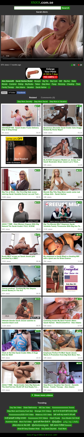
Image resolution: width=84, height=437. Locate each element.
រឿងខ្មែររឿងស (56, 422)
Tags (35, 435)
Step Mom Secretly (24, 101)
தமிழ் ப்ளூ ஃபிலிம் (70, 422)
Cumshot (12, 84)
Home (29, 435)
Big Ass (67, 81)
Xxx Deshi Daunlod (48, 429)
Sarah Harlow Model (24, 81)
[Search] (37, 8)
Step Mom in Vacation (58, 101)
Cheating (70, 84)
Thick (78, 84)
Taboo (37, 84)
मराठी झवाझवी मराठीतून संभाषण (15, 418)
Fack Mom (62, 429)
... (49, 87)
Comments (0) (48, 97)
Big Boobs (29, 84)
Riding (20, 84)
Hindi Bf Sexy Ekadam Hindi (28, 429)
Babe (74, 81)
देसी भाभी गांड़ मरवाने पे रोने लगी (64, 415)
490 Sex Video (44, 407)
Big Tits (45, 81)
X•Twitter (12, 93)
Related (33, 97)
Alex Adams (20, 87)
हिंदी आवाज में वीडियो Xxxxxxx (60, 425)
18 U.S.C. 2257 (51, 435)
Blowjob (37, 81)
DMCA (41, 435)
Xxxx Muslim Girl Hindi (70, 418)
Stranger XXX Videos (43, 411)
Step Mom (46, 84)
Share (4, 93)
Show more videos (42, 395)
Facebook (21, 93)
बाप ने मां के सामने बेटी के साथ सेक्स (65, 411)
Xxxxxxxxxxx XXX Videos (38, 418)
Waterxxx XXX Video (44, 415)
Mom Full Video (25, 422)
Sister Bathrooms (30, 407)
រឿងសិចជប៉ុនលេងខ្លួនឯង (40, 425)
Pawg (54, 84)
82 (73, 65)
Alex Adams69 (8, 81)
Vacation (30, 87)
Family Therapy (8, 87)
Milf (60, 81)
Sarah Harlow (41, 87)
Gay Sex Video (15, 407)
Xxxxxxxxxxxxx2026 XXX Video (21, 415)
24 (80, 65)
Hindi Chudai (55, 418)
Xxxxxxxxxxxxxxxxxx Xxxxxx (63, 407)
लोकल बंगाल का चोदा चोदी (21, 425)
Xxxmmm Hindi (11, 422)
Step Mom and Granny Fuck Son (20, 411)
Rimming (61, 84)
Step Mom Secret (41, 101)
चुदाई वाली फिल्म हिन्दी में (41, 422)
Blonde (4, 84)
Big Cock (53, 81)
